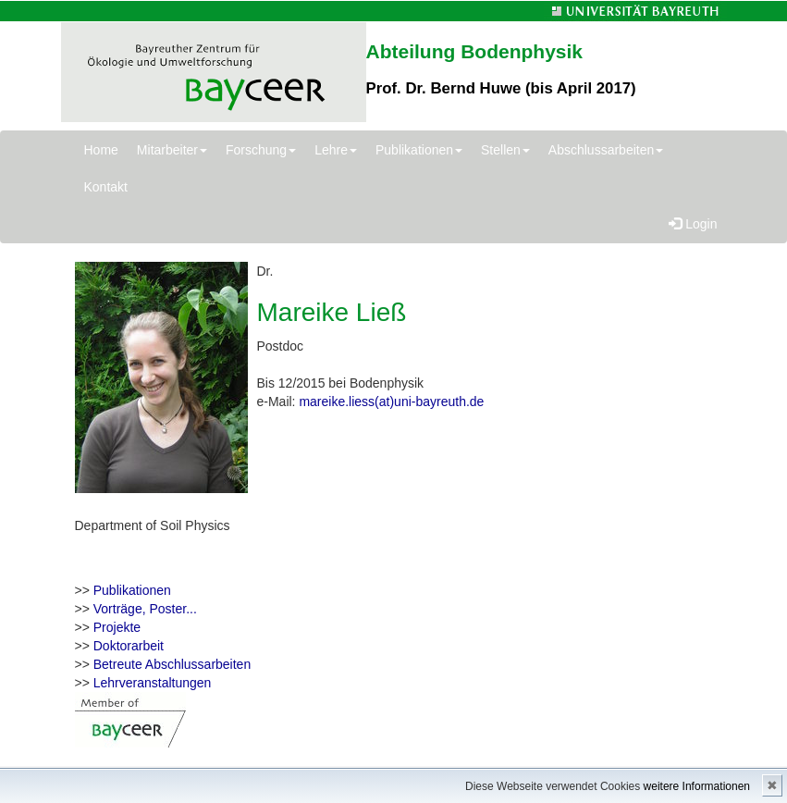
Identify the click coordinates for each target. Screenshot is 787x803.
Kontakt (106, 186)
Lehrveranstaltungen (152, 682)
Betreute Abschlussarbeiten (172, 664)
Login (693, 223)
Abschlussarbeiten (605, 149)
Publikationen (418, 149)
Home (101, 149)
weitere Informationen (697, 786)
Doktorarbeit (128, 645)
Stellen (505, 149)
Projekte (117, 627)
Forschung (261, 149)
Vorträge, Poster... (145, 608)
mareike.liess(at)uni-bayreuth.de (391, 401)
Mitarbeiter (172, 149)
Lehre (335, 149)
